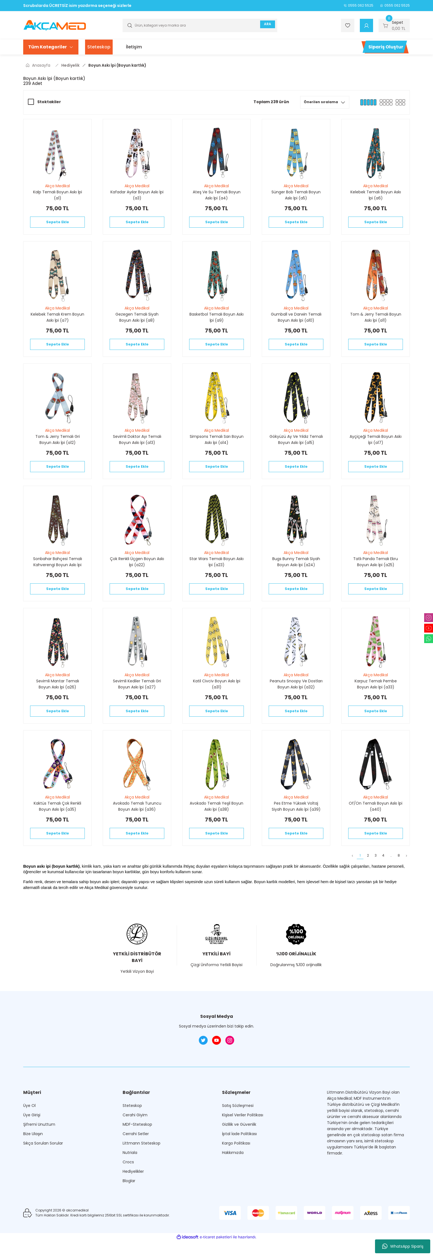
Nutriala (130, 1171)
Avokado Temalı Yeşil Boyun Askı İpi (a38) (216, 820)
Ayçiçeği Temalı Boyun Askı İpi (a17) (376, 445)
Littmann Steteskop (141, 1162)
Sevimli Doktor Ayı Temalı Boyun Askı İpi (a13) (137, 445)
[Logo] (54, 25)
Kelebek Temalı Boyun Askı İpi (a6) (375, 195)
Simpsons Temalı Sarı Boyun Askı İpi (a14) (217, 445)
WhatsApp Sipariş (402, 1246)
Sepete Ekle (57, 223)
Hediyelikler (133, 1190)
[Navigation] (50, 47)
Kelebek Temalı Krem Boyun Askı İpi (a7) (57, 320)
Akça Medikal (57, 186)
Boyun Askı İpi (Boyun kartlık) (117, 65)
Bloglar (129, 1199)
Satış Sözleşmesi (238, 1124)
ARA (265, 25)
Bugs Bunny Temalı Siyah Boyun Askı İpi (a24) (296, 570)
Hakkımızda (233, 1171)
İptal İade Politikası (239, 1152)
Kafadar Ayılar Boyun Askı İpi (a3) (136, 195)
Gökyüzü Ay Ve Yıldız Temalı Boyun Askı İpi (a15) (296, 445)
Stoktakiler (49, 102)
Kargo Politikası (236, 1162)
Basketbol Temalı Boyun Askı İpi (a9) (216, 320)
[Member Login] (366, 25)
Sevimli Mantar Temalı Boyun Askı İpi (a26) (57, 695)
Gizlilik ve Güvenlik (239, 1143)
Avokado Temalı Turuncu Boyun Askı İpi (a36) (137, 820)
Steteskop (132, 1124)
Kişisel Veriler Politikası (242, 1134)
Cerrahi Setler (136, 1152)
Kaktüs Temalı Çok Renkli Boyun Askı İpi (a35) (57, 820)
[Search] (200, 25)
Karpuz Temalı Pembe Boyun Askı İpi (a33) (376, 695)
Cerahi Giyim (135, 1134)
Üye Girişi (31, 1134)
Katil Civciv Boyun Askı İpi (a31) (216, 695)
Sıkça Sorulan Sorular (43, 1162)
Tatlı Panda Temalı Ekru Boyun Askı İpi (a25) (375, 570)
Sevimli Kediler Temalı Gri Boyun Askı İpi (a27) (137, 695)
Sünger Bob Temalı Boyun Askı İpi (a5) (296, 195)
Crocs (128, 1181)
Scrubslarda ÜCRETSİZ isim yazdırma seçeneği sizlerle (77, 5)
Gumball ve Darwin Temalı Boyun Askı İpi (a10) (296, 320)
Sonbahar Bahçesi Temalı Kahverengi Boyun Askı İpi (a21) (57, 570)
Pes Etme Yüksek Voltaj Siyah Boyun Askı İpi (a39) (296, 820)
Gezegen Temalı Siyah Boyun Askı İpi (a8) (137, 320)
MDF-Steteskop (137, 1143)
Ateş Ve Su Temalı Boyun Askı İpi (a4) (217, 195)
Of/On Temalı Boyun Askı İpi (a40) (375, 820)
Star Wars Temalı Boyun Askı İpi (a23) (216, 570)
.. (383, 873)
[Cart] (394, 25)
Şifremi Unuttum (39, 1143)
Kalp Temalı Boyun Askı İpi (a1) (57, 195)
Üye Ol (29, 1124)
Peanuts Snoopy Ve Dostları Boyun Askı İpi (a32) (296, 695)
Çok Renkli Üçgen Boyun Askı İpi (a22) (137, 570)
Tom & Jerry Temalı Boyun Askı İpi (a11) (375, 320)
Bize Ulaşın (33, 1152)
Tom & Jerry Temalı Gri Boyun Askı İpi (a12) (57, 445)
